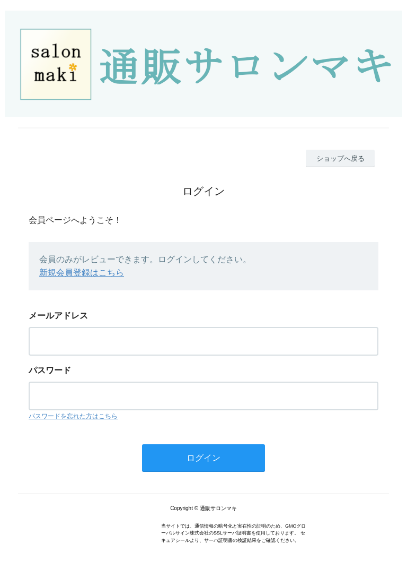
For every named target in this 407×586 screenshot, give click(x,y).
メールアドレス (58, 315)
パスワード (50, 370)
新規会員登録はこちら (81, 272)
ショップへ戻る (340, 158)
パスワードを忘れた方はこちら (73, 416)
